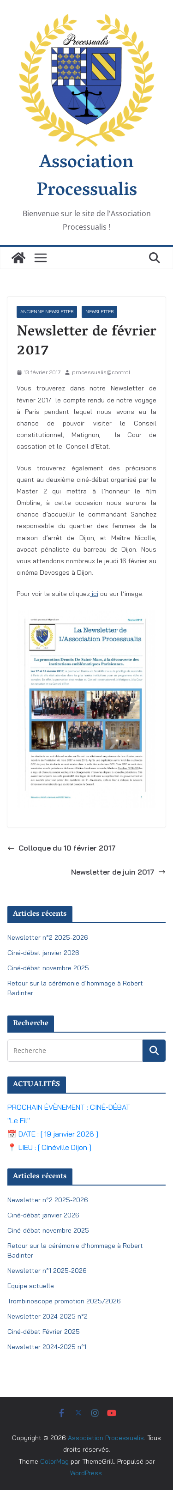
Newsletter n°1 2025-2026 (47, 1270)
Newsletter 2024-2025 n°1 (46, 1347)
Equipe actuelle (30, 1286)
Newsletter (99, 312)
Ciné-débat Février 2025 (43, 1331)
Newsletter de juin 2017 (118, 871)
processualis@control (101, 372)
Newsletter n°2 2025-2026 (47, 937)
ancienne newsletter (46, 312)
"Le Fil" (18, 1120)
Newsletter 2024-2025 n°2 (47, 1316)
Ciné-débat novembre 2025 (48, 968)
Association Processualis (86, 177)
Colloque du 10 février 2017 (61, 847)
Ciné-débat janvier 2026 (43, 953)
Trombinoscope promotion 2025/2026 (64, 1301)
